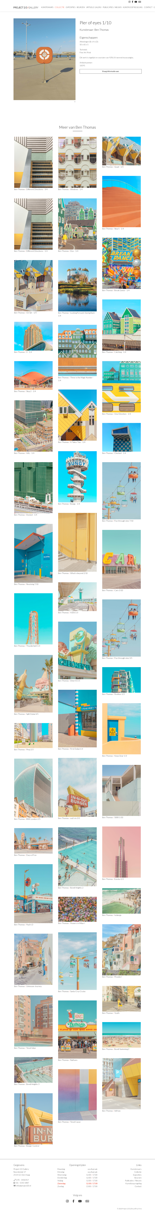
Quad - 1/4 (118, 167)
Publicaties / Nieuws (112, 7)
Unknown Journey (34, 986)
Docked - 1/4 (31, 515)
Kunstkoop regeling (133, 7)
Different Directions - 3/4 (37, 189)
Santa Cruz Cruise (78, 991)
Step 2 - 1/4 (31, 391)
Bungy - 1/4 (75, 504)
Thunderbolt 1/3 (33, 646)
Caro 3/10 (118, 590)
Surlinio (139, 1209)
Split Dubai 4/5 (32, 714)
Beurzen (81, 7)
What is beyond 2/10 (79, 573)
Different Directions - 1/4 (37, 251)
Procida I (118, 977)
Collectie (59, 7)
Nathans (73, 1060)
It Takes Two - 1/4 (77, 442)
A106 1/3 (74, 612)
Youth (116, 1013)
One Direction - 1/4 (122, 414)
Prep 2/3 (29, 749)
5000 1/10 (118, 817)
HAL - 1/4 (30, 453)
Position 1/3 (119, 694)
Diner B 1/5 (75, 680)
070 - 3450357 (22, 1180)
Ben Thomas (101, 29)
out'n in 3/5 (75, 818)
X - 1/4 (29, 352)
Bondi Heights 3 (32, 1084)
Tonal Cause (75, 1122)
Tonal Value (31, 1048)
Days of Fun (31, 855)
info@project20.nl (23, 1185)
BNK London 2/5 (33, 819)
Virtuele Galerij (93, 7)
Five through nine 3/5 (123, 658)
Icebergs (117, 915)
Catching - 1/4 (120, 352)
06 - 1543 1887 (22, 1183)
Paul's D (29, 924)
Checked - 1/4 (120, 453)
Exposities (70, 7)
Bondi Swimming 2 (121, 1049)
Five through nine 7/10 (123, 521)
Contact (148, 7)
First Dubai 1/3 (76, 749)
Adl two (117, 1111)
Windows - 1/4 (76, 189)
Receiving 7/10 (32, 584)
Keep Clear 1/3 (120, 756)
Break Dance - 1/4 (122, 290)
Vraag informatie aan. (110, 71)
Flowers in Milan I (77, 923)
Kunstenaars (47, 7)
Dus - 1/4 (74, 251)
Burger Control (32, 1146)
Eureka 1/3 (119, 879)
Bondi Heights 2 (76, 888)
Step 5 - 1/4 (119, 228)
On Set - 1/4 (31, 313)
